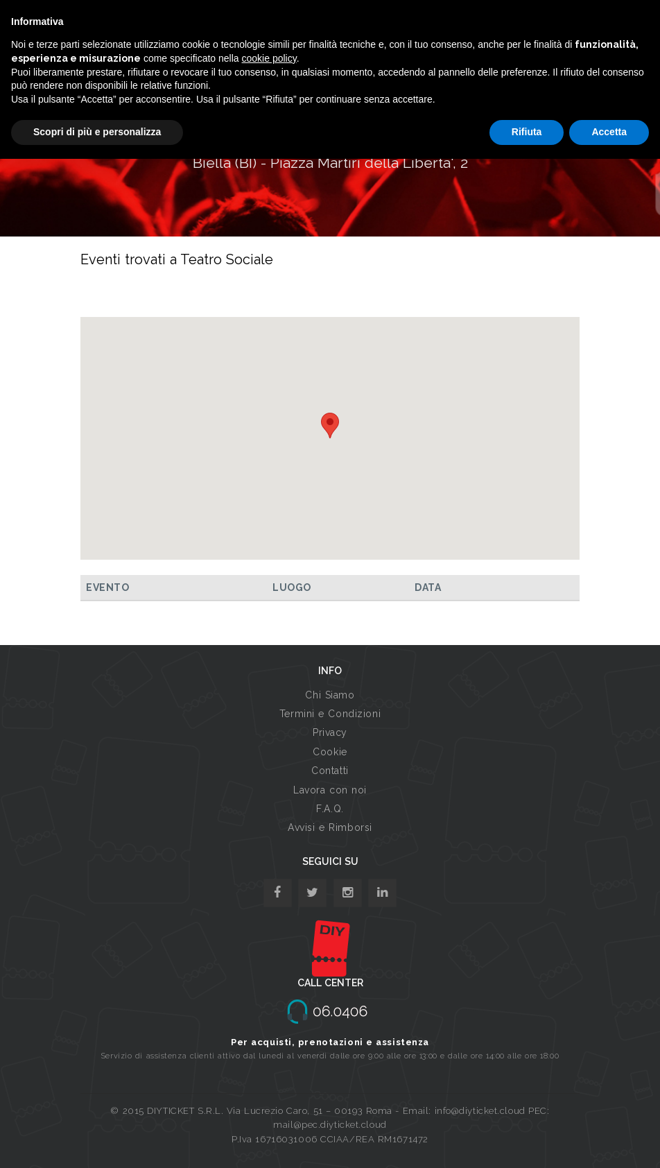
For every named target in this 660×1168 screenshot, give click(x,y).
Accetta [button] (609, 131)
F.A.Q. (329, 808)
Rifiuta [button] (527, 131)
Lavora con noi (330, 790)
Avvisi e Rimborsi (330, 827)
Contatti (329, 770)
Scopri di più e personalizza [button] (97, 131)
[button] (330, 425)
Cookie (330, 751)
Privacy (330, 732)
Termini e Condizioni (330, 713)
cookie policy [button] (269, 58)
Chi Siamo (329, 695)
